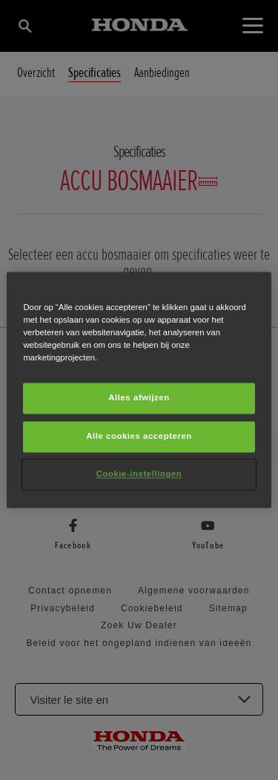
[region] (139, 390)
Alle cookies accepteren (139, 436)
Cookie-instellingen (139, 474)
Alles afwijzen (139, 398)
